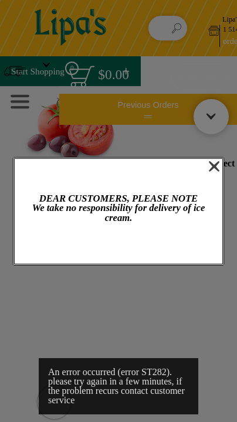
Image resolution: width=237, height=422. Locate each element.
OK (118, 244)
